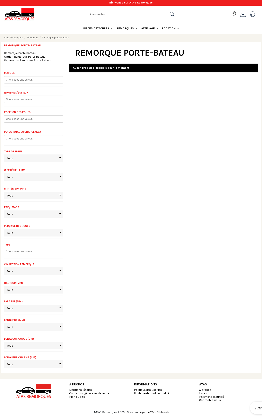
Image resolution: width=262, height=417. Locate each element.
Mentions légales (80, 390)
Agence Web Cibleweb (154, 412)
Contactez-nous (210, 400)
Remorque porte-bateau (22, 45)
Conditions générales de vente (89, 393)
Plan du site (77, 397)
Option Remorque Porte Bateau (24, 56)
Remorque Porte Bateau (20, 53)
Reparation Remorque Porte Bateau (27, 60)
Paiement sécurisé (211, 397)
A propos (205, 390)
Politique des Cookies (148, 390)
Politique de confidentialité (151, 393)
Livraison (205, 393)
